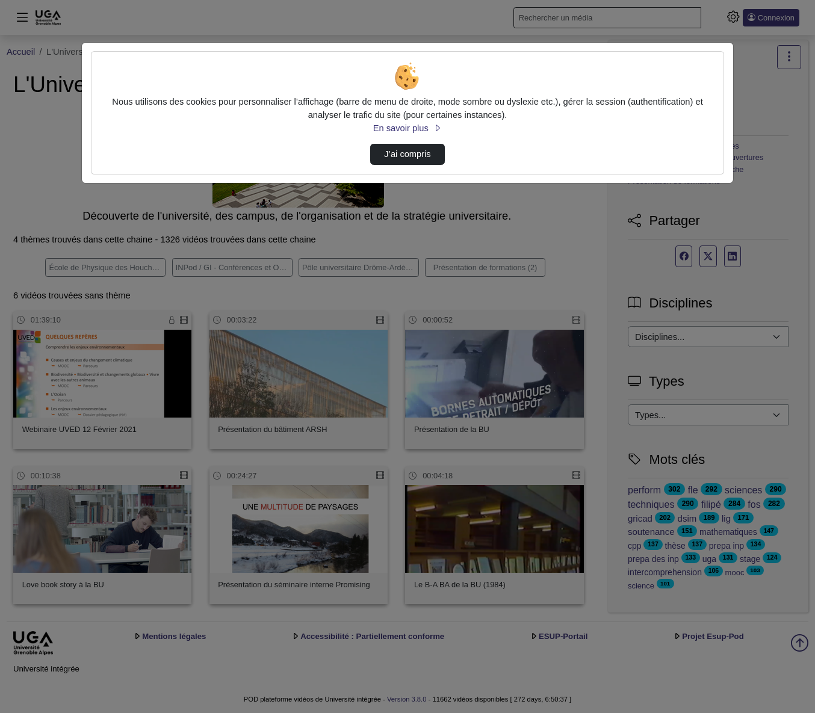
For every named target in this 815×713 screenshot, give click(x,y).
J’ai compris (407, 154)
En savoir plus (407, 128)
